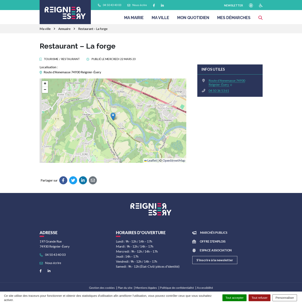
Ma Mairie (134, 18)
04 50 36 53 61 (219, 90)
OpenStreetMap (174, 160)
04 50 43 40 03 (53, 254)
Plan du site (125, 287)
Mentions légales (146, 287)
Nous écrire (50, 263)
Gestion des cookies (102, 287)
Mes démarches (233, 18)
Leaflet (150, 160)
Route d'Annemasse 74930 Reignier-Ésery (227, 82)
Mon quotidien (193, 18)
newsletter (233, 5)
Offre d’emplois (212, 241)
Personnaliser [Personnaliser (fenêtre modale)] (284, 297)
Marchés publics (213, 232)
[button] (113, 116)
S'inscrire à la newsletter (215, 260)
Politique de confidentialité (177, 287)
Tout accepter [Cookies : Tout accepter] (234, 297)
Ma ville (160, 18)
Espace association (216, 250)
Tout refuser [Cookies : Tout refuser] (259, 297)
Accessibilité (205, 287)
